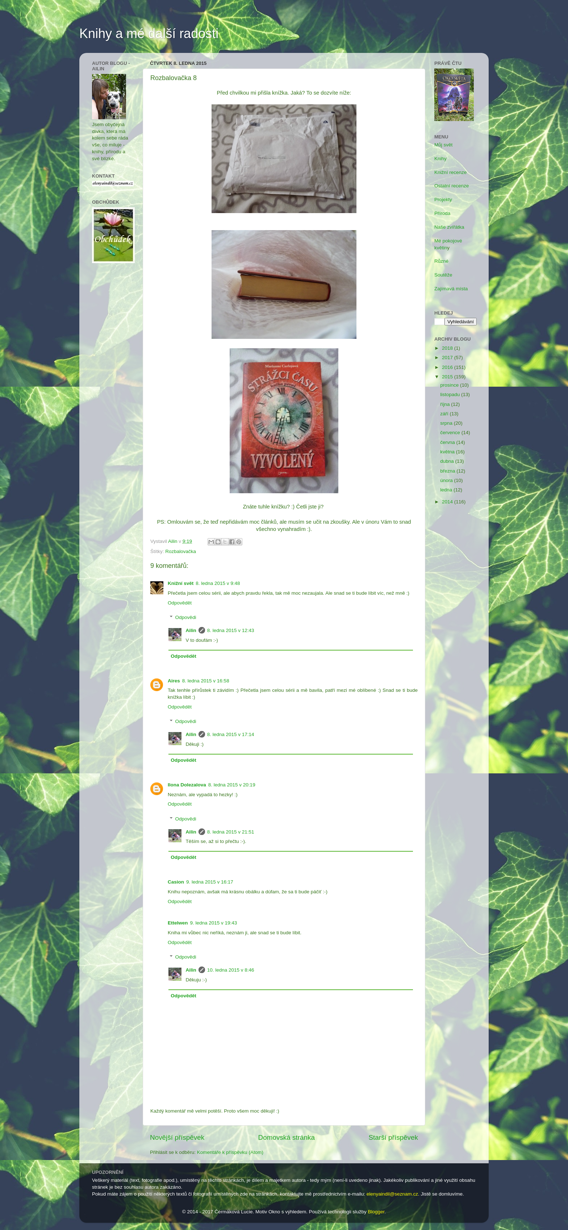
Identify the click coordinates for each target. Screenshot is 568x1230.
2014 (448, 501)
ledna (447, 490)
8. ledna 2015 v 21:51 (230, 832)
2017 (448, 357)
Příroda (442, 213)
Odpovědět (180, 603)
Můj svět (443, 144)
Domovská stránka (286, 1137)
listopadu (450, 394)
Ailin (191, 630)
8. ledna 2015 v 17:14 (230, 734)
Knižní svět (180, 583)
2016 (448, 367)
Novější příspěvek (177, 1137)
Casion (176, 882)
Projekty (443, 199)
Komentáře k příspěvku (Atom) (230, 1152)
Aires (174, 680)
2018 (448, 348)
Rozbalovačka (180, 551)
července (451, 432)
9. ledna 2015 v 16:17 (209, 882)
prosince (450, 385)
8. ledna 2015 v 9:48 (218, 583)
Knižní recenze (450, 172)
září (445, 413)
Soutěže (443, 275)
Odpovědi (185, 617)
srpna (447, 423)
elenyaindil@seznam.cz (392, 1194)
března (448, 471)
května (448, 451)
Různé (441, 261)
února (447, 480)
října (445, 404)
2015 (448, 376)
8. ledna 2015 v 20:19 (231, 785)
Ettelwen (178, 923)
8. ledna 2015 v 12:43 (230, 630)
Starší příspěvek (393, 1137)
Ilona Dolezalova (187, 785)
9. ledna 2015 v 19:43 (213, 923)
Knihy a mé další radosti (148, 33)
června (448, 442)
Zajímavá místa (451, 288)
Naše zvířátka (449, 227)
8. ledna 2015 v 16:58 (205, 680)
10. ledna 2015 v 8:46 (230, 970)
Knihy (440, 158)
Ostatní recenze (451, 185)
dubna (447, 461)
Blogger (376, 1211)
